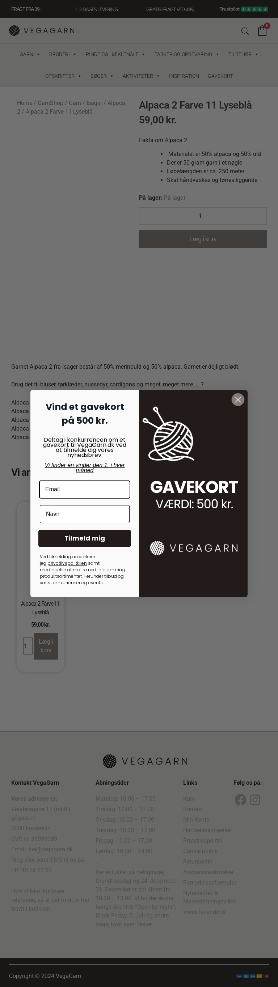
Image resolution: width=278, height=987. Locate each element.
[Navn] (85, 514)
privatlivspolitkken (67, 563)
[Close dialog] (238, 399)
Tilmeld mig (84, 538)
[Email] (84, 489)
